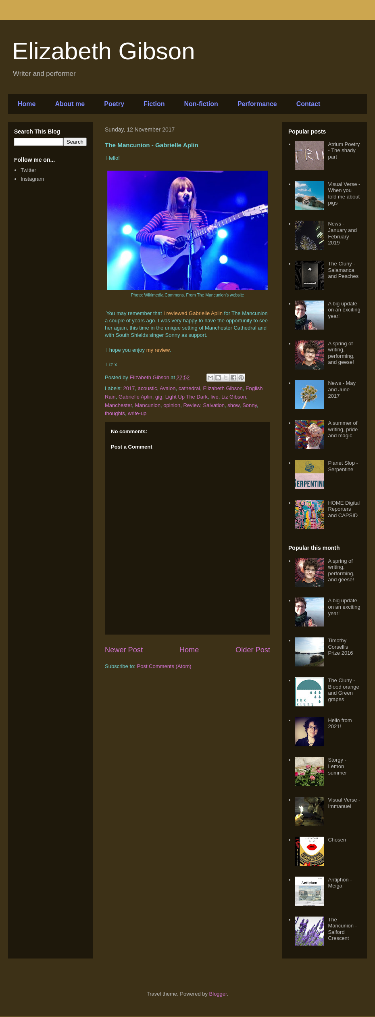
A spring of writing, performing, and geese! (341, 352)
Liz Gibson (233, 397)
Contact (308, 103)
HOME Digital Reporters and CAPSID (344, 509)
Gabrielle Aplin (135, 397)
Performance (257, 103)
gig (158, 397)
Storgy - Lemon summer (337, 766)
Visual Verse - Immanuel (344, 803)
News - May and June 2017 (342, 389)
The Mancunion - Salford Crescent (342, 929)
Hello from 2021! (340, 723)
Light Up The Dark (186, 397)
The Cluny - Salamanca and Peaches (343, 270)
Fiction (154, 103)
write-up (137, 413)
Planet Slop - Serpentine (343, 466)
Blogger (218, 994)
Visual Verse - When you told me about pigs (344, 193)
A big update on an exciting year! (344, 310)
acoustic (147, 388)
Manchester (118, 405)
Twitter (28, 170)
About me (70, 103)
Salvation (214, 405)
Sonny (249, 405)
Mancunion (147, 405)
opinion (171, 405)
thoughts (115, 413)
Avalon (168, 388)
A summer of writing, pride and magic (343, 429)
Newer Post (124, 650)
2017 (129, 388)
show (233, 405)
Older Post (252, 650)
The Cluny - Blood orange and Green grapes (343, 689)
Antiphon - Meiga (340, 883)
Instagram (32, 179)
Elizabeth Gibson (103, 51)
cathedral (189, 388)
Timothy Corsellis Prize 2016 (340, 646)
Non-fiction (201, 103)
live (214, 397)
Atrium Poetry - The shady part (344, 150)
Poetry (114, 103)
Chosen (337, 840)
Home (26, 103)
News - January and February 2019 (342, 233)
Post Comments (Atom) (164, 666)
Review (191, 405)
